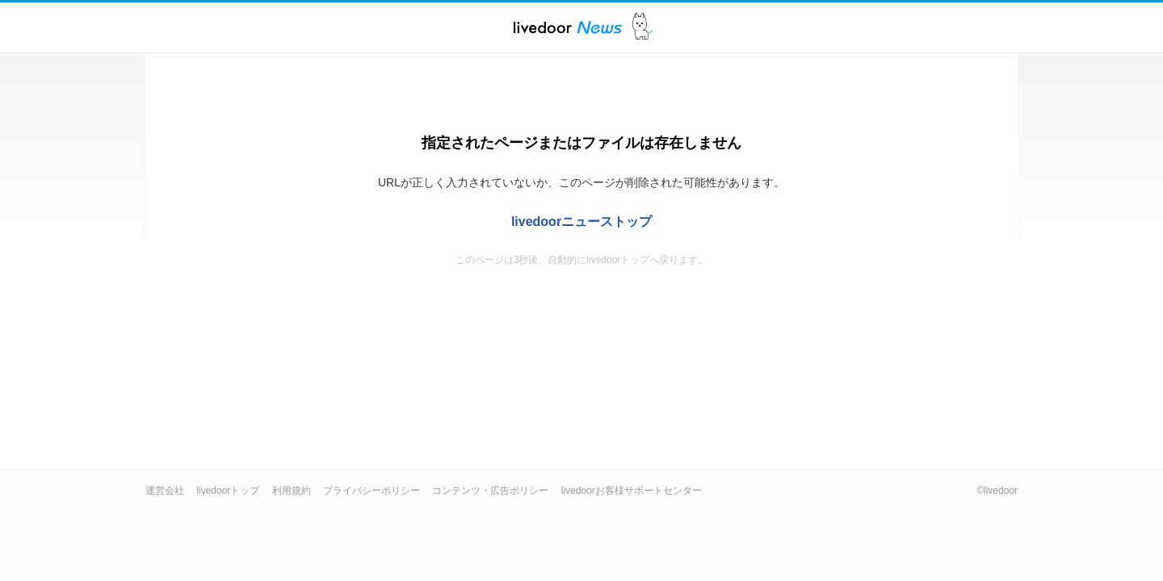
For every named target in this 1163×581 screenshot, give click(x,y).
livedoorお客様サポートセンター (631, 490)
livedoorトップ (227, 490)
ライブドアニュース (568, 27)
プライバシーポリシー (371, 490)
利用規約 (291, 490)
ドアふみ (642, 27)
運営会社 (164, 490)
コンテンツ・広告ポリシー (490, 490)
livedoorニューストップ (581, 221)
